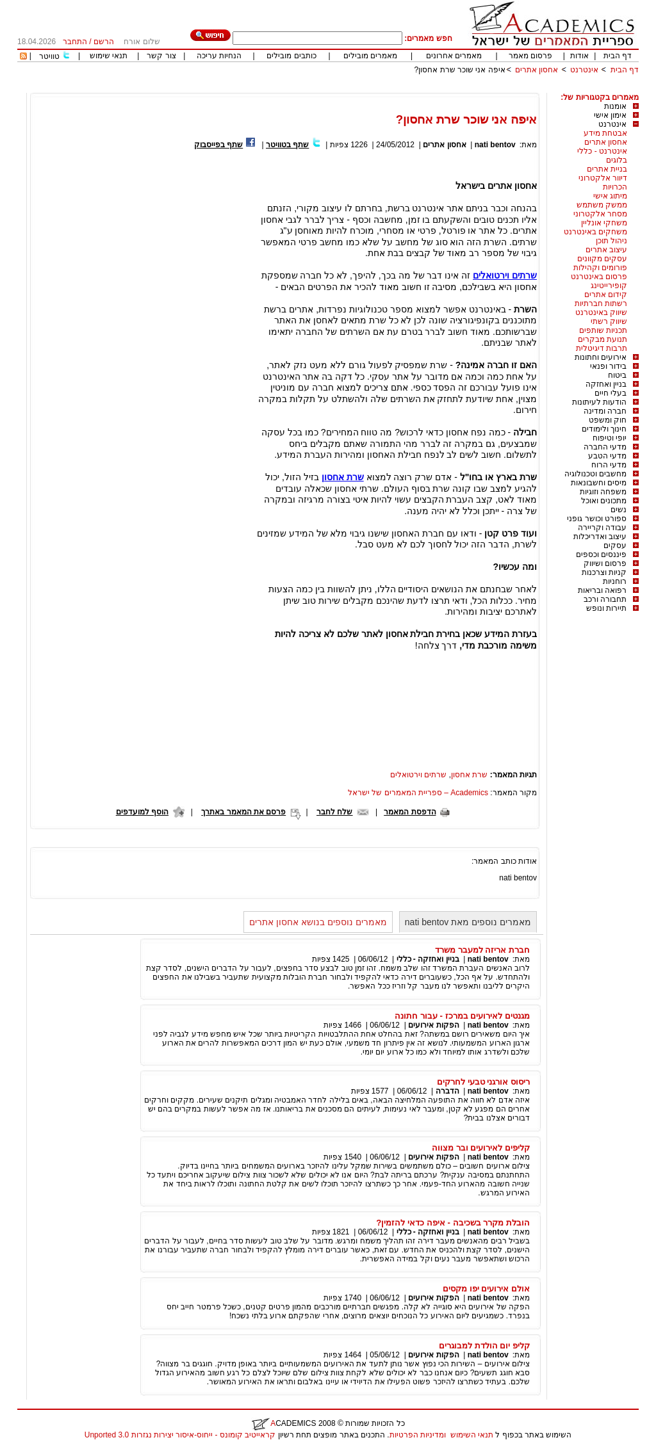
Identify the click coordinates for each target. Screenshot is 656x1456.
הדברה (447, 1091)
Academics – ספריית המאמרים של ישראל (418, 792)
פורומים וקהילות (600, 267)
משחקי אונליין (604, 222)
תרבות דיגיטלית (601, 348)
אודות (579, 55)
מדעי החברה (605, 446)
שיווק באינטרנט (601, 312)
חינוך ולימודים (604, 429)
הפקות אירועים (433, 1025)
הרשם (104, 41)
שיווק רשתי (609, 321)
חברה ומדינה (605, 411)
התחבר (75, 41)
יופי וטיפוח (610, 437)
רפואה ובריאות (602, 590)
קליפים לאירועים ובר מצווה (481, 1148)
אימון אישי (610, 115)
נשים (619, 509)
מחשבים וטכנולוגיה (595, 473)
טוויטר (49, 56)
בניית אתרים (607, 169)
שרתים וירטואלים (418, 774)
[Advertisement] (405, 88)
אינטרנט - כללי (602, 151)
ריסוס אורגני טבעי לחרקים (483, 1082)
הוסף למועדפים (142, 811)
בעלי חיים (610, 393)
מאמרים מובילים (370, 55)
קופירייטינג (609, 285)
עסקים (615, 545)
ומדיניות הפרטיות (418, 1434)
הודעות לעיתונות (599, 402)
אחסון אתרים (536, 69)
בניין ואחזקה (606, 384)
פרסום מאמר (530, 55)
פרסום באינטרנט (599, 276)
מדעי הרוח (609, 464)
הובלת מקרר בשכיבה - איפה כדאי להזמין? (453, 1222)
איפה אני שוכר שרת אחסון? (459, 69)
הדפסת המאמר (410, 811)
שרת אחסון (469, 774)
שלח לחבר (334, 811)
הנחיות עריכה (219, 55)
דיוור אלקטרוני (602, 178)
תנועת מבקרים (602, 339)
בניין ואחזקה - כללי (428, 959)
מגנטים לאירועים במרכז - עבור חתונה (462, 1016)
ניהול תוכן (611, 240)
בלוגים (616, 160)
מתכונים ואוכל (604, 500)
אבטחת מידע (605, 133)
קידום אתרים (605, 294)
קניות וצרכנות (604, 572)
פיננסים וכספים (601, 554)
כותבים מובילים (291, 55)
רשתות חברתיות (601, 303)
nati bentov (495, 144)
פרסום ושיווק (605, 563)
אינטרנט (584, 69)
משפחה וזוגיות (603, 491)
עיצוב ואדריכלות (600, 536)
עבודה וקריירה (602, 527)
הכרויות (615, 186)
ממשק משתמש (602, 204)
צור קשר (161, 55)
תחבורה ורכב (605, 599)
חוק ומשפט (608, 420)
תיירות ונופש (606, 608)
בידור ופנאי (608, 366)
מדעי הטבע (607, 455)
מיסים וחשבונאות (599, 482)
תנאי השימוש (471, 1434)
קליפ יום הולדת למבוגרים (484, 1345)
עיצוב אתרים (606, 249)
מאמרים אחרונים (454, 55)
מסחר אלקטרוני (600, 213)
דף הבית (617, 55)
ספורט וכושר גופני (597, 518)
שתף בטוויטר (287, 144)
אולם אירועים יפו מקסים (486, 1288)
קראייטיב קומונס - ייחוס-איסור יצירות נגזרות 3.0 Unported (180, 1434)
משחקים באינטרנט (595, 231)
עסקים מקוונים (602, 258)
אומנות (615, 106)
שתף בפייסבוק (218, 144)
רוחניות (615, 581)
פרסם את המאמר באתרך (243, 811)
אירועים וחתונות (601, 357)
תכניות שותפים (603, 330)
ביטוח (617, 375)
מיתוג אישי (610, 195)
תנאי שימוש (108, 55)
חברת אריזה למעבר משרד (482, 950)
